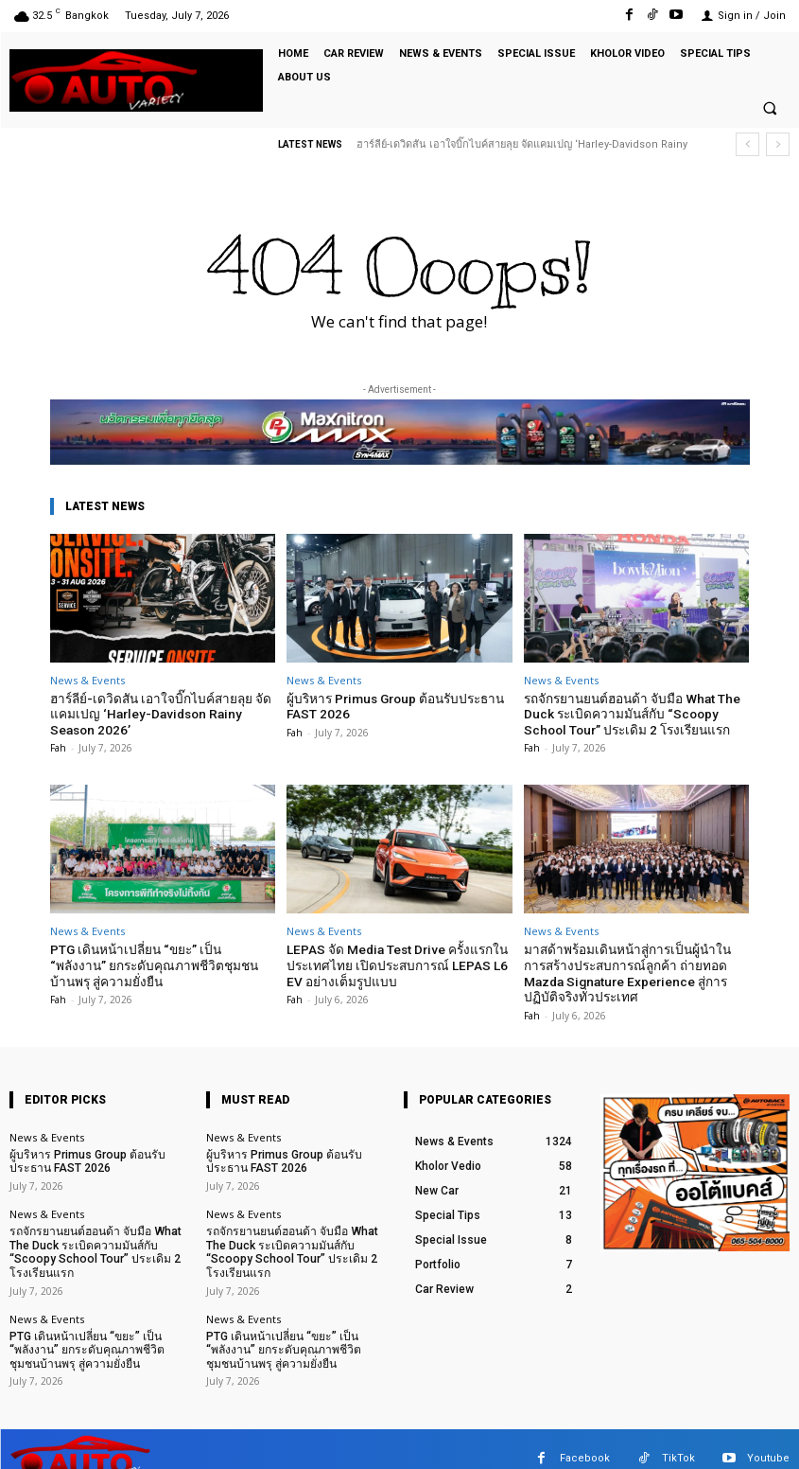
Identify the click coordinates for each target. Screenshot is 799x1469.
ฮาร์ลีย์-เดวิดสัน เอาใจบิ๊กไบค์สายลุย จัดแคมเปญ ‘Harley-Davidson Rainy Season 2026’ (161, 712)
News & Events (87, 680)
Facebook (585, 1439)
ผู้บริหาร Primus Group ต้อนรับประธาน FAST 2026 (391, 705)
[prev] (747, 144)
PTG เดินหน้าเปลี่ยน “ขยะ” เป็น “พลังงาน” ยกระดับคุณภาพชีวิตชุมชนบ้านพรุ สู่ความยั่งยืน (161, 960)
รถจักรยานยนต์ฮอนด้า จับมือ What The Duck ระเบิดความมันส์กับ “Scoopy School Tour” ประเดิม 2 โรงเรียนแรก (628, 712)
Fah (58, 745)
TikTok (678, 1439)
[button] (770, 109)
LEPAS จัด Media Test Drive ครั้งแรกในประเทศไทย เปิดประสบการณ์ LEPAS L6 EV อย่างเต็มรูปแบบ (392, 960)
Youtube (768, 1439)
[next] (778, 144)
